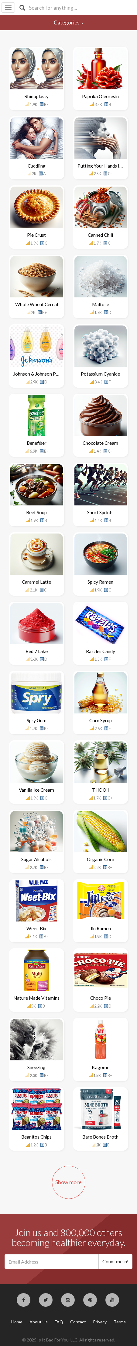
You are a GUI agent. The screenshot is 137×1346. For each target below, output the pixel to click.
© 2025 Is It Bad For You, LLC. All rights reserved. (68, 1339)
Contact (78, 1321)
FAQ (59, 1321)
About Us (38, 1321)
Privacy (100, 1321)
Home (16, 1321)
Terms (120, 1321)
